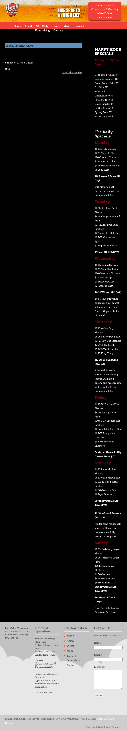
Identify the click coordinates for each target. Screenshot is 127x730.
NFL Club (42, 26)
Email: (98, 655)
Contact (58, 30)
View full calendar (72, 72)
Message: (100, 667)
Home (17, 26)
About (28, 26)
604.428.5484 (11, 638)
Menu (66, 26)
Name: (98, 643)
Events (56, 26)
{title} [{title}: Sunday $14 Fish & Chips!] (8, 68)
